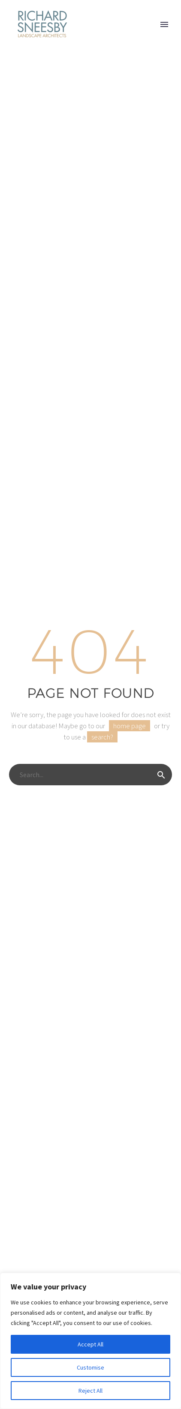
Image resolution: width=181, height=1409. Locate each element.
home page (129, 725)
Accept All (90, 1344)
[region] (90, 1341)
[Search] (90, 774)
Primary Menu (164, 24)
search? (102, 737)
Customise (90, 1367)
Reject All (90, 1390)
